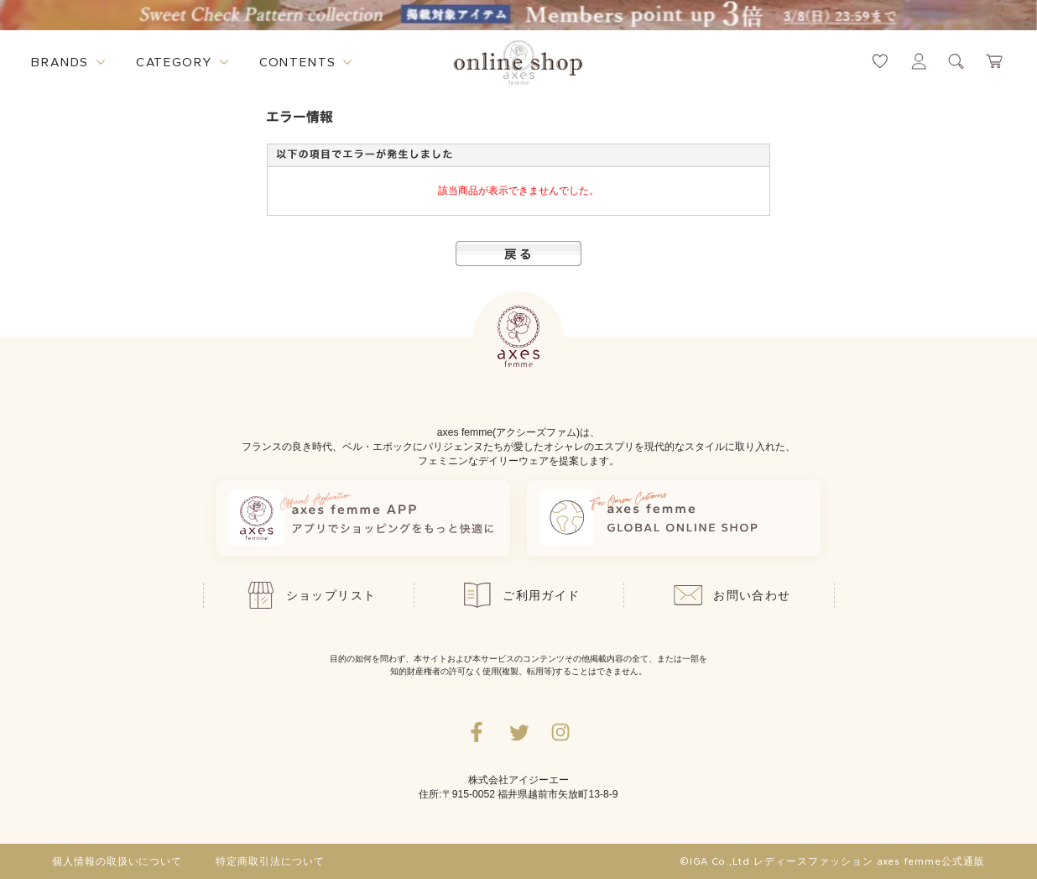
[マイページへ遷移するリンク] (919, 61)
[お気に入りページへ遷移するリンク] (880, 61)
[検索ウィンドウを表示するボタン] (956, 61)
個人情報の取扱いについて (117, 861)
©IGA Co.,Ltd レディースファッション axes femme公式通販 (832, 861)
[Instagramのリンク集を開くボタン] (560, 732)
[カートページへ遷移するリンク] (995, 61)
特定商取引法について (270, 861)
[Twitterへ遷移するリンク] (518, 732)
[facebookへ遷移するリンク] (476, 732)
